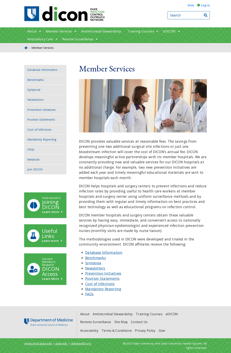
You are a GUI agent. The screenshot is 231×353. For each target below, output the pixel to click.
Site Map (121, 322)
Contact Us (139, 322)
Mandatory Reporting (103, 288)
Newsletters (95, 268)
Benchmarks (95, 257)
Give (191, 5)
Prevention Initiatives (103, 273)
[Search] (206, 15)
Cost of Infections (100, 283)
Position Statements (102, 278)
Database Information (103, 252)
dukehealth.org (81, 343)
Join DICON (34, 169)
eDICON (169, 31)
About (32, 31)
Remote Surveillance (77, 39)
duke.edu (61, 343)
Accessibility (89, 330)
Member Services (59, 31)
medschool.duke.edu (38, 343)
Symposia (93, 263)
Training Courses (140, 31)
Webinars (33, 159)
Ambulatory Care (40, 39)
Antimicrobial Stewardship (101, 31)
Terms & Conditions (117, 330)
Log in (205, 5)
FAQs (89, 294)
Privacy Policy (145, 330)
